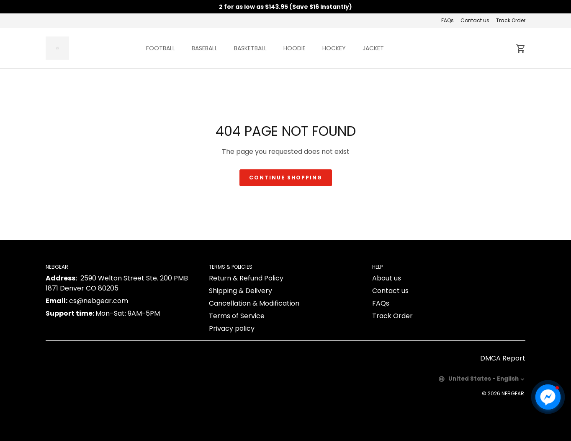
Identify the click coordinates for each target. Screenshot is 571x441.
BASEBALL (204, 48)
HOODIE (294, 48)
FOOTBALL (160, 48)
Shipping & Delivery (240, 291)
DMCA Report (502, 358)
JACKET (373, 48)
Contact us (474, 20)
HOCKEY (334, 48)
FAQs (447, 20)
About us (386, 278)
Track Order (510, 20)
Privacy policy (232, 328)
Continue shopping (285, 177)
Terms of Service (237, 316)
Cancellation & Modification (254, 303)
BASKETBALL (250, 48)
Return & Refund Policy (246, 278)
